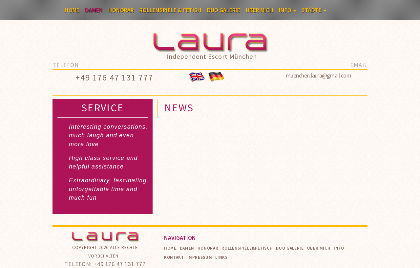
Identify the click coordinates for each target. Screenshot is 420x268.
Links (221, 257)
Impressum (199, 257)
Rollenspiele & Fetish (170, 10)
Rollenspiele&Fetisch (247, 248)
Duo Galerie (223, 10)
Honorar (121, 10)
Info (287, 10)
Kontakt (174, 257)
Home (72, 10)
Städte (314, 10)
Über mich (259, 10)
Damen (94, 10)
